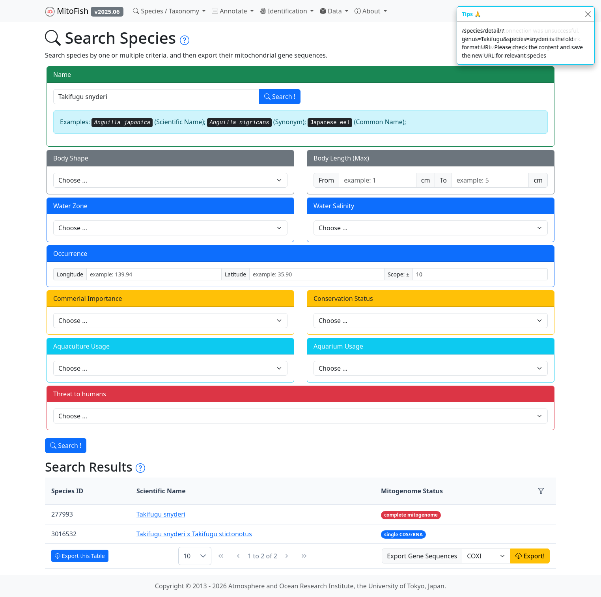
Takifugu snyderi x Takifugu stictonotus (194, 534)
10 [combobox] (186, 556)
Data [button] (331, 11)
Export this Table (80, 556)
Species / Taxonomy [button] (167, 11)
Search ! (279, 96)
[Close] (588, 14)
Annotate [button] (230, 11)
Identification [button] (284, 11)
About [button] (368, 11)
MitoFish (84, 11)
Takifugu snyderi (160, 514)
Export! (530, 556)
